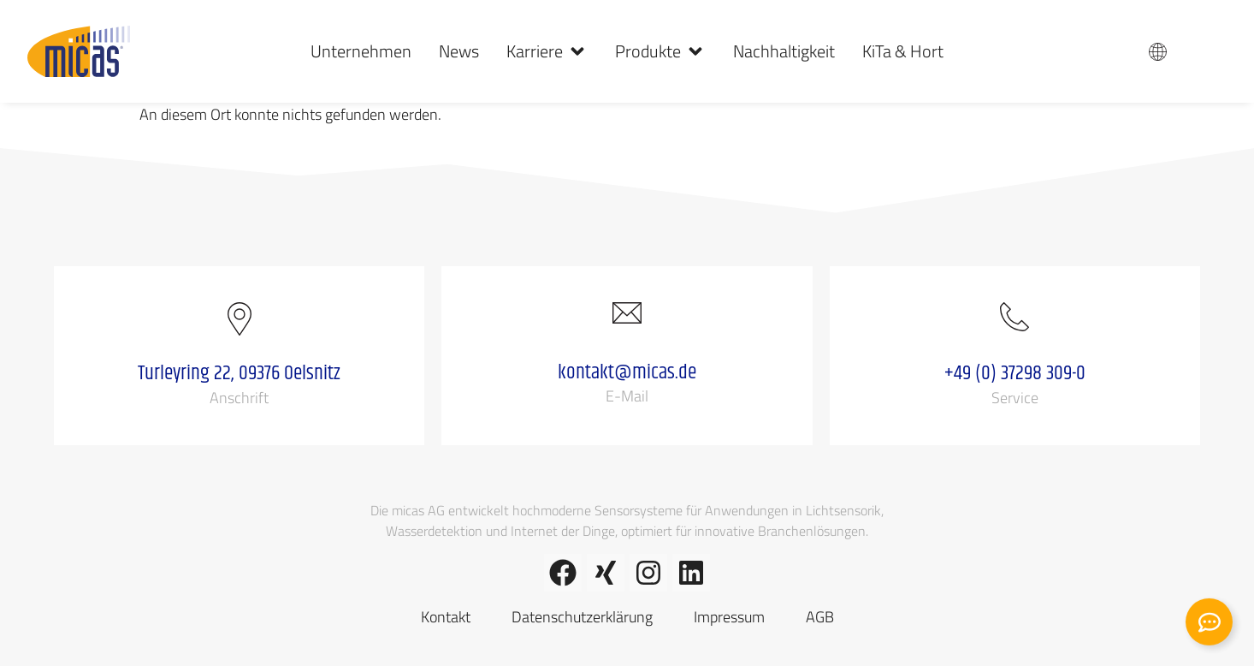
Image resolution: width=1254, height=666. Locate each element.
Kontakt (445, 616)
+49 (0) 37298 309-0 (1014, 373)
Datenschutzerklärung (582, 616)
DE (1195, 51)
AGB (820, 616)
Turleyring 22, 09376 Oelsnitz (239, 373)
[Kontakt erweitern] (1209, 626)
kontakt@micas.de (627, 372)
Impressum (729, 616)
